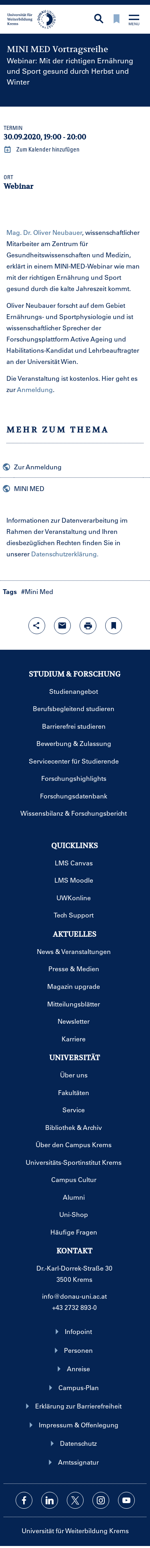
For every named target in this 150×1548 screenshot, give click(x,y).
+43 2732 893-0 (74, 1307)
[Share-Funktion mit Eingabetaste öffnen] (36, 625)
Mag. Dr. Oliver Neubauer (44, 232)
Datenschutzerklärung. (64, 554)
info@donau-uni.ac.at (74, 1296)
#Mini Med (37, 591)
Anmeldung (35, 389)
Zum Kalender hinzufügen (42, 150)
